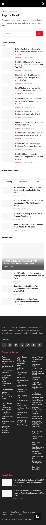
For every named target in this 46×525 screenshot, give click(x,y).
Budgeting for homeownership (37, 403)
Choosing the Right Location (6, 408)
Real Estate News (36, 443)
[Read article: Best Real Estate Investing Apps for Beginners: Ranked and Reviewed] (8, 146)
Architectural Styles (21, 364)
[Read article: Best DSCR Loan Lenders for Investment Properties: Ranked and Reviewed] (8, 157)
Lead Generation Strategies (7, 371)
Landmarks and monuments (22, 390)
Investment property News (36, 452)
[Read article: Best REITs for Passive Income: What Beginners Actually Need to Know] (8, 136)
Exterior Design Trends (22, 373)
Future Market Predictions (36, 365)
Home (4, 11)
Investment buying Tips (8, 422)
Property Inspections (6, 431)
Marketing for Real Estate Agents (6, 377)
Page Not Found (13, 11)
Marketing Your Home (22, 413)
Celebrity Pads (7, 390)
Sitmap (4, 515)
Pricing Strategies (23, 425)
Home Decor (21, 377)
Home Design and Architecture (22, 359)
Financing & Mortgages (6, 413)
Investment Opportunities (36, 394)
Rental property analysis (37, 388)
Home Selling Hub (22, 397)
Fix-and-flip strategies (36, 378)
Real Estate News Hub (36, 468)
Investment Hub (37, 369)
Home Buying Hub (7, 404)
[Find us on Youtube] (33, 345)
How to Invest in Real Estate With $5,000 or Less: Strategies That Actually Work (28, 77)
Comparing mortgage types (37, 408)
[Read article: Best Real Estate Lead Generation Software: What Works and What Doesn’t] (8, 101)
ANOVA (28, 519)
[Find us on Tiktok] (27, 345)
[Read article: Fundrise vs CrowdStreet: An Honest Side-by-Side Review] (8, 125)
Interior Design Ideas (22, 386)
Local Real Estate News (37, 457)
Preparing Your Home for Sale (22, 421)
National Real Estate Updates (37, 462)
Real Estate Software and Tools (6, 383)
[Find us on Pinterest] (16, 345)
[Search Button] (43, 3)
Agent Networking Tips (8, 362)
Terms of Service (29, 512)
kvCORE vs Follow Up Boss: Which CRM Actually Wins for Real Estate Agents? (28, 51)
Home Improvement (21, 404)
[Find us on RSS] (39, 345)
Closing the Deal (22, 400)
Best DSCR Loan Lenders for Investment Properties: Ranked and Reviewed (29, 156)
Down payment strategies (37, 413)
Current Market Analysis (37, 360)
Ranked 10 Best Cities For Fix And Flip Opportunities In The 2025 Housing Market (28, 203)
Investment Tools (37, 398)
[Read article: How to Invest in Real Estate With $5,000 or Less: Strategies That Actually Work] (8, 78)
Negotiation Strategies (6, 427)
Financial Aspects (37, 400)
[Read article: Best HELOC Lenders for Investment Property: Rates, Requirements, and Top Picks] (8, 65)
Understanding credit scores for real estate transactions (37, 423)
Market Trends (37, 357)
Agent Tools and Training (7, 367)
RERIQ (9, 519)
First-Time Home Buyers (7, 417)
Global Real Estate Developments (38, 448)
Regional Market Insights (37, 437)
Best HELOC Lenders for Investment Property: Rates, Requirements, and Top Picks (29, 64)
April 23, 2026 (27, 57)
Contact (20, 515)
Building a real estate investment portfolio (38, 373)
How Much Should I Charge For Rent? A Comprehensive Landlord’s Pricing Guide (28, 190)
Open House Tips (22, 417)
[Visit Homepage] (23, 3)
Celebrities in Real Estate (8, 398)
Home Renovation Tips (23, 381)
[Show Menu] (3, 3)
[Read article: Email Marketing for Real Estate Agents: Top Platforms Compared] (8, 91)
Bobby (19, 57)
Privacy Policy (15, 512)
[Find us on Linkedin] (22, 345)
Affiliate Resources (5, 393)
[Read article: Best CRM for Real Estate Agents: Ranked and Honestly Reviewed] (8, 114)
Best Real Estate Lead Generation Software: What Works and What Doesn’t (28, 101)
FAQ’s (12, 515)
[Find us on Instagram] (10, 345)
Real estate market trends (36, 383)
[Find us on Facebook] (4, 345)
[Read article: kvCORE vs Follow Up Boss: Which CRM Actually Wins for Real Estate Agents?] (8, 52)
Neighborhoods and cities (37, 432)
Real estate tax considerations (37, 417)
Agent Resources (6, 358)
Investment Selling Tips (23, 409)
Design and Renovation (20, 369)
